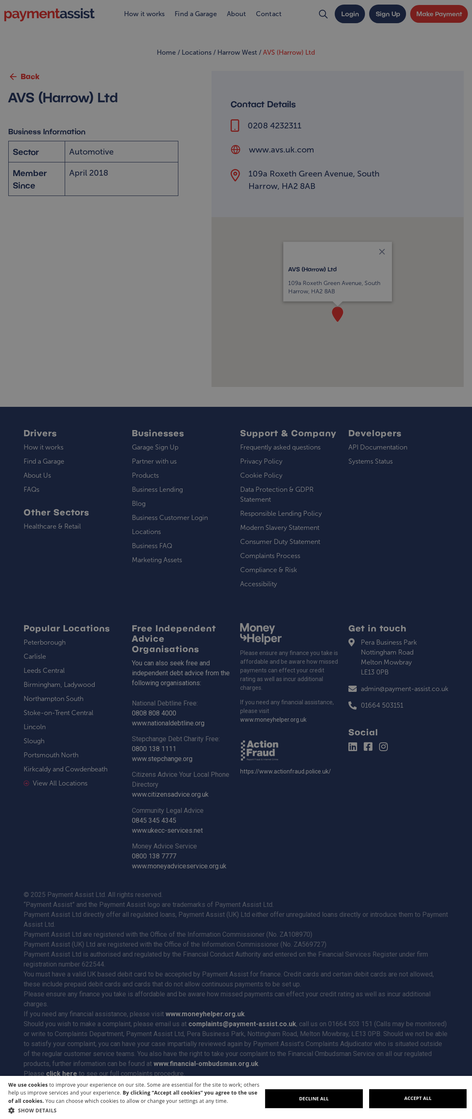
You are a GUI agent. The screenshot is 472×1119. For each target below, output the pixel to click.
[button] (135, 1110)
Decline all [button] (313, 1098)
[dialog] (236, 1097)
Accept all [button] (418, 1098)
